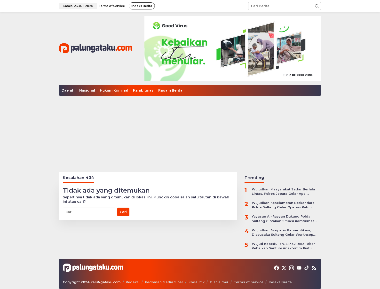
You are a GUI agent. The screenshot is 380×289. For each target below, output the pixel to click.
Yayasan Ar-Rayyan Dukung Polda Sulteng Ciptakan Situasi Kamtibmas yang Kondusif (283, 218)
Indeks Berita (280, 282)
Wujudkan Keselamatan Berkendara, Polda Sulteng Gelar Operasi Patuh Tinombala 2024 (283, 205)
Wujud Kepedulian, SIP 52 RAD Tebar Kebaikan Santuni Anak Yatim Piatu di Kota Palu (284, 246)
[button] (317, 6)
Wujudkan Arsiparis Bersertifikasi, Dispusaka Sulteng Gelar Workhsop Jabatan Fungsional (282, 232)
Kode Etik (197, 282)
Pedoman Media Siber (164, 282)
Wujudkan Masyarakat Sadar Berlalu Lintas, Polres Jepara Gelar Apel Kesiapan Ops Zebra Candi (283, 191)
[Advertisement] (190, 132)
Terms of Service (248, 282)
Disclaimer (219, 282)
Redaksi (133, 282)
